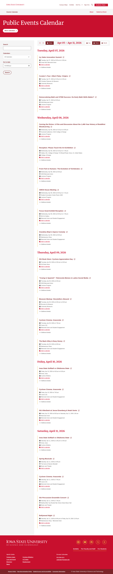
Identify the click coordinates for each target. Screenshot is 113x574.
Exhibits (71, 5)
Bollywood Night (47, 515)
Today (49, 43)
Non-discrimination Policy (24, 571)
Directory (9, 562)
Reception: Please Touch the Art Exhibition (57, 148)
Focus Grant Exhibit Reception (52, 211)
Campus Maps (63, 5)
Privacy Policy (12, 571)
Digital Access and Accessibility (42, 571)
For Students (102, 549)
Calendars (6, 53)
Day (88, 43)
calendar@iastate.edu (63, 559)
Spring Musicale (46, 459)
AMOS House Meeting (49, 190)
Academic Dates (101, 5)
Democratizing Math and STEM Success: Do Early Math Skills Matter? (67, 97)
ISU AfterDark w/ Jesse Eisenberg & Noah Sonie (59, 410)
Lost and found (11, 559)
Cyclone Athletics (28, 557)
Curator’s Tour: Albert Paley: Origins (54, 76)
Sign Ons (87, 5)
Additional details (46, 67)
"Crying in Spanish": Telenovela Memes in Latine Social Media (65, 278)
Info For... (78, 5)
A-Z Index (25, 559)
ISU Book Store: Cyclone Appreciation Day (57, 259)
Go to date (6, 62)
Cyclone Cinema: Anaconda (51, 320)
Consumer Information (58, 571)
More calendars (10, 30)
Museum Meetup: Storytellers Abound (55, 299)
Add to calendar (44, 64)
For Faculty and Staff (88, 549)
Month (104, 43)
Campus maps (11, 557)
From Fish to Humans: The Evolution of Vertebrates (60, 169)
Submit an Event (101, 12)
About (91, 12)
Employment (26, 562)
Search (5, 44)
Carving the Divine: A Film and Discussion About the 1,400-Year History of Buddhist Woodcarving (72, 125)
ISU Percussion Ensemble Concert (54, 497)
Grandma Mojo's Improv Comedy (53, 232)
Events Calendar (12, 12)
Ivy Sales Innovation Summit (51, 57)
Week (96, 43)
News (8, 564)
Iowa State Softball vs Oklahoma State (55, 368)
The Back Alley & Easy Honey (52, 341)
